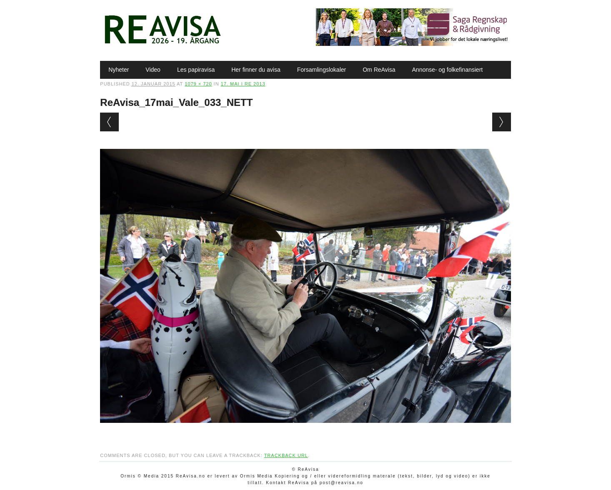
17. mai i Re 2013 (243, 83)
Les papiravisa (196, 69)
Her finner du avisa (255, 69)
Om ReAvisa (379, 69)
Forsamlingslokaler (321, 69)
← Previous (109, 122)
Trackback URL (286, 455)
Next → (501, 122)
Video (152, 69)
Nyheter (118, 69)
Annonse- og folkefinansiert (447, 69)
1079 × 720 (198, 83)
